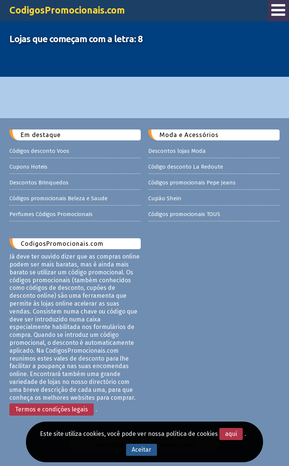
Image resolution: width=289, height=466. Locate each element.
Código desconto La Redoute (185, 166)
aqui (231, 433)
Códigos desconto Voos (39, 151)
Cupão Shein (164, 198)
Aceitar (141, 449)
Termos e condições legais (51, 409)
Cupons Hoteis (28, 166)
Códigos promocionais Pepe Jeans (192, 182)
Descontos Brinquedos (38, 182)
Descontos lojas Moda (177, 151)
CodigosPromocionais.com (67, 10)
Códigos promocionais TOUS (184, 214)
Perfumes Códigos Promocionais (51, 214)
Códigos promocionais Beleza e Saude (58, 198)
